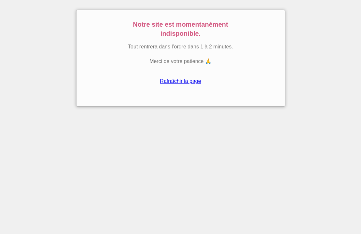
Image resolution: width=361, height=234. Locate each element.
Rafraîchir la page (180, 81)
